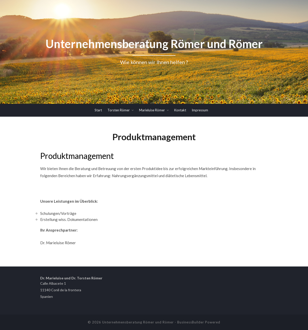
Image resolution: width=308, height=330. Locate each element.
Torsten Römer (118, 110)
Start (98, 110)
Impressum (200, 110)
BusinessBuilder (190, 322)
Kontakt (180, 110)
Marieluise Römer (152, 110)
